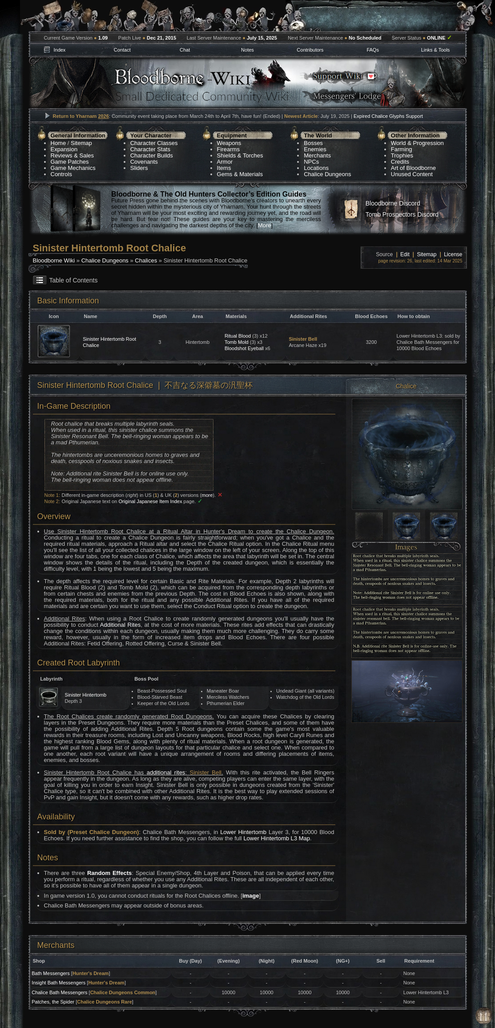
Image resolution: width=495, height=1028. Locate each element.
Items (224, 168)
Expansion (64, 149)
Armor (225, 161)
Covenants (144, 161)
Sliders (139, 168)
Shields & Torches (240, 155)
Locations (316, 168)
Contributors (310, 49)
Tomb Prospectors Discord (402, 214)
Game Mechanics (73, 168)
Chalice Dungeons (327, 174)
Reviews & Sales (72, 155)
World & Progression (417, 143)
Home (58, 143)
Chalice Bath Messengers (59, 992)
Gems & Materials (240, 174)
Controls (61, 174)
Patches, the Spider (53, 1001)
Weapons (229, 143)
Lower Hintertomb (243, 832)
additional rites (166, 772)
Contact (122, 49)
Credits (400, 161)
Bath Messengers (51, 973)
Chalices (146, 260)
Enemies (315, 149)
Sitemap (81, 143)
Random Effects (109, 873)
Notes (247, 49)
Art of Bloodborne (413, 168)
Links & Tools (435, 49)
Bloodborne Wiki (54, 260)
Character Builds (151, 155)
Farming (401, 149)
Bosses (313, 143)
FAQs (372, 49)
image (250, 895)
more (207, 495)
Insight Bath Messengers (58, 982)
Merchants (317, 155)
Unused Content (412, 174)
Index (59, 49)
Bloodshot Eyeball (244, 348)
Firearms (228, 149)
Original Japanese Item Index (150, 501)
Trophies (402, 155)
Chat (185, 49)
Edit (405, 254)
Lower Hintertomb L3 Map (276, 838)
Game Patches (70, 161)
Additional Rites (120, 624)
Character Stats (150, 149)
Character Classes (154, 143)
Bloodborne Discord (393, 203)
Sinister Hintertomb (86, 694)
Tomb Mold (237, 342)
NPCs (311, 161)
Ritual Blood (238, 336)
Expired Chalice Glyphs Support (388, 116)
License (453, 254)
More (264, 225)
